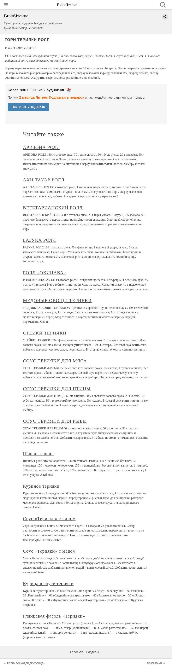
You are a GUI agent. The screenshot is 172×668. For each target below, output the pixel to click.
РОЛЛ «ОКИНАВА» (44, 272)
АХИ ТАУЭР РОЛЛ (43, 179)
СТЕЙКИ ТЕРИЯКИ (45, 332)
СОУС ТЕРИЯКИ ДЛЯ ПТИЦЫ (57, 388)
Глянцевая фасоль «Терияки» (54, 616)
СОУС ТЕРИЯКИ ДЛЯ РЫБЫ (55, 421)
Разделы (92, 652)
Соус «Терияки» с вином (49, 518)
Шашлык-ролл (38, 453)
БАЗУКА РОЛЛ (39, 240)
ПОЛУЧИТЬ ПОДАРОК (28, 107)
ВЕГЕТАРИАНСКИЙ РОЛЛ (53, 207)
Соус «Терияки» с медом (49, 551)
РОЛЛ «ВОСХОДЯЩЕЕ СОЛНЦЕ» (25, 663)
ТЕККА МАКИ (154, 663)
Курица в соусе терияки (48, 583)
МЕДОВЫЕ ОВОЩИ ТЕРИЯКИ (57, 300)
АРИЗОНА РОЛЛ (41, 147)
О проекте (76, 652)
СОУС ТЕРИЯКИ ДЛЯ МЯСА (55, 360)
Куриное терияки (41, 486)
